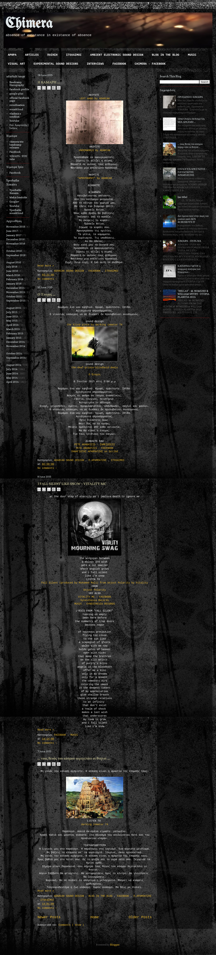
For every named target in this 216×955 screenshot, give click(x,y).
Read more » (45, 265)
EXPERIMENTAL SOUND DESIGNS (56, 64)
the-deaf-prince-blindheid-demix (94, 367)
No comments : (47, 279)
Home (94, 917)
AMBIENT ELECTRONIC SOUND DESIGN (116, 55)
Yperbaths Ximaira (15, 191)
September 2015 (16, 300)
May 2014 (12, 377)
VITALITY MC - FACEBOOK (94, 596)
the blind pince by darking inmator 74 (94, 324)
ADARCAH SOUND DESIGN (69, 271)
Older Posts (140, 917)
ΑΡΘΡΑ (12, 55)
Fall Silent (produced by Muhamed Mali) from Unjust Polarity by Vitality (94, 582)
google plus (16, 93)
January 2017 (14, 235)
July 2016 (12, 266)
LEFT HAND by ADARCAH (95, 98)
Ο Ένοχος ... (46, 294)
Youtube (14, 120)
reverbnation (16, 104)
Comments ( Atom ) (71, 925)
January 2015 (14, 337)
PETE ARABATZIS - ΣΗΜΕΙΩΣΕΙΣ (94, 444)
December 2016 (15, 239)
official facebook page (19, 99)
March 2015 (13, 329)
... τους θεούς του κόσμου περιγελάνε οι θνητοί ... (73, 758)
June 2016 (12, 270)
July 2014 (12, 369)
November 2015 (16, 292)
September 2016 (16, 255)
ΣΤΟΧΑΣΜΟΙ (73, 55)
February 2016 (15, 279)
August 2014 (13, 364)
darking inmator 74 (94, 824)
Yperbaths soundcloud (16, 211)
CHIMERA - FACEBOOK (150, 64)
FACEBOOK (119, 64)
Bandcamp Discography (16, 84)
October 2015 (14, 296)
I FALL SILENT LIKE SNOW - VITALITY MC (71, 484)
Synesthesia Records (94, 600)
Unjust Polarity (94, 590)
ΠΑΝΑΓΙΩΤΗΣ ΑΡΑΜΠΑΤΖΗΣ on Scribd (94, 451)
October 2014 (14, 353)
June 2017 (12, 230)
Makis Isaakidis (18, 197)
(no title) (182, 196)
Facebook (15, 151)
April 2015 (12, 324)
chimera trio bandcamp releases (16, 144)
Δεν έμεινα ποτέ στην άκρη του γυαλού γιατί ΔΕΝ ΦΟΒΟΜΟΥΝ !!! (193, 218)
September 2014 (16, 357)
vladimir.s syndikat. (15, 115)
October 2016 (14, 250)
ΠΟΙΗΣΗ (52, 55)
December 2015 (15, 287)
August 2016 (13, 262)
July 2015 (12, 312)
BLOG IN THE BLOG (165, 55)
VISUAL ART (16, 64)
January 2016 (14, 283)
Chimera (29, 23)
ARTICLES (32, 55)
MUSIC (192, 55)
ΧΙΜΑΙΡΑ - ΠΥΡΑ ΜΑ (189, 240)
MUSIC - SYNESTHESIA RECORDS (94, 603)
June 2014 (12, 373)
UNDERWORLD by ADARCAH (94, 150)
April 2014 (12, 381)
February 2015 (15, 333)
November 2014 (16, 346)
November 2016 (16, 243)
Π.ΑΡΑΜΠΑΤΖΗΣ (98, 460)
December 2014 (15, 341)
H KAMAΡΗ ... (48, 82)
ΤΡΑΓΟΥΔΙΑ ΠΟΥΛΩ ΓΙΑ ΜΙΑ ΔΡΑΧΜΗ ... (191, 120)
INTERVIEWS (95, 64)
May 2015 (12, 320)
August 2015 (13, 307)
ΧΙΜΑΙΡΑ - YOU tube (18, 157)
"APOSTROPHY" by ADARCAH (94, 178)
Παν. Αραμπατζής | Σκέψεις (19, 126)
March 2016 (13, 275)
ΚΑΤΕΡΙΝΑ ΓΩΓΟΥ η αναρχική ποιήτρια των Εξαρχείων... (189, 268)
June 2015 (12, 316)
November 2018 (16, 226)
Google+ (14, 201)
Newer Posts (49, 917)
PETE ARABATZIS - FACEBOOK (94, 448)
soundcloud (16, 109)
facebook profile (19, 89)
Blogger (114, 944)
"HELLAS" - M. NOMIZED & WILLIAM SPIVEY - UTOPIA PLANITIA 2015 (193, 293)
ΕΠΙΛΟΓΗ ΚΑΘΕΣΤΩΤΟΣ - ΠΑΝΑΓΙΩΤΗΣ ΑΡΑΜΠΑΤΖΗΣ (192, 171)
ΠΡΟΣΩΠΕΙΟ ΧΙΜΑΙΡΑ (190, 96)
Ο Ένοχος (95, 374)
